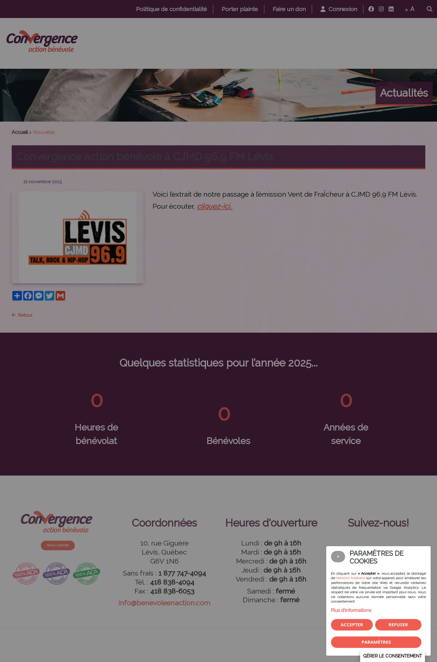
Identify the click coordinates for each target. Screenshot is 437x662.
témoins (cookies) (350, 578)
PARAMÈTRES (376, 642)
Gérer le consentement (392, 656)
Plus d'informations (351, 610)
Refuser (398, 624)
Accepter (352, 624)
